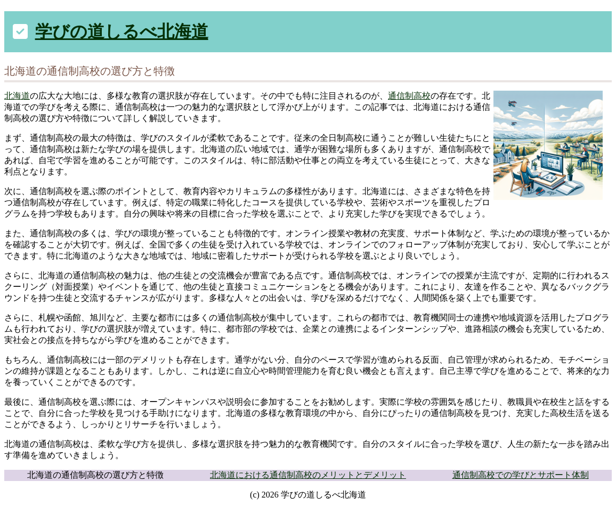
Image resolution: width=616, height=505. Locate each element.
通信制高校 (409, 95)
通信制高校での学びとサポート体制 (520, 474)
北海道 (17, 95)
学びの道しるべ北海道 (121, 31)
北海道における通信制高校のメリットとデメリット (308, 474)
